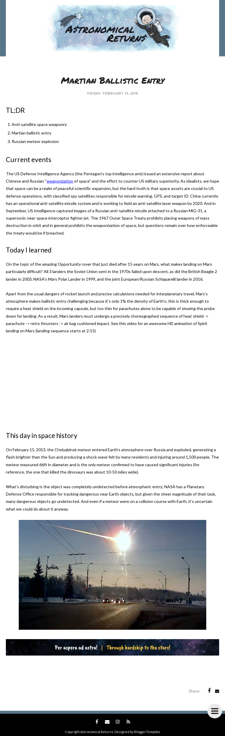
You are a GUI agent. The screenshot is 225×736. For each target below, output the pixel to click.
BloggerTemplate (147, 732)
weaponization (60, 180)
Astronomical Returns (96, 732)
